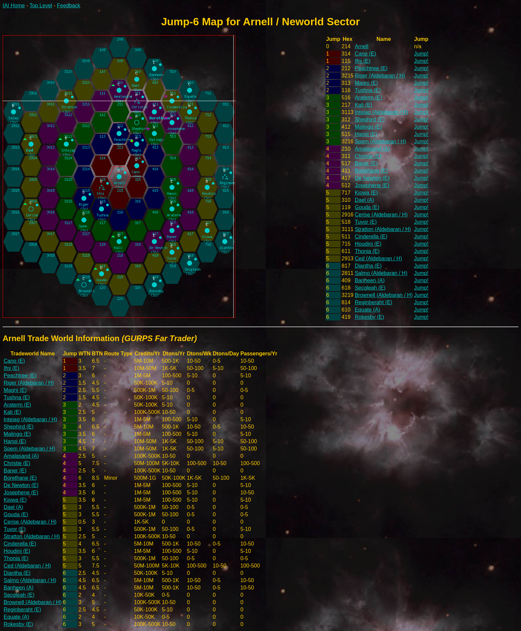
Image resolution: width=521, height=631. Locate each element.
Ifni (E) (362, 61)
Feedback (68, 5)
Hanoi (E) (366, 134)
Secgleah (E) (370, 288)
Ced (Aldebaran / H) (378, 258)
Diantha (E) (368, 266)
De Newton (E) (372, 178)
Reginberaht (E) (373, 302)
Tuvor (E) (366, 222)
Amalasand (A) (372, 149)
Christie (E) (368, 156)
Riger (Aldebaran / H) (380, 75)
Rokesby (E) (369, 317)
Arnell (361, 46)
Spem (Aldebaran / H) (380, 141)
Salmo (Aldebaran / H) (381, 273)
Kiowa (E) (366, 192)
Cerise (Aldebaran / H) (381, 214)
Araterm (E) (368, 97)
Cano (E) (365, 54)
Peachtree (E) (371, 68)
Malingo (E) (368, 127)
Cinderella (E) (371, 236)
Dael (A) (364, 200)
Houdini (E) (368, 244)
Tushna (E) (368, 90)
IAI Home (14, 5)
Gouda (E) (367, 207)
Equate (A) (367, 310)
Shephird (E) (370, 119)
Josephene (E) (372, 185)
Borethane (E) (371, 171)
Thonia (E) (367, 251)
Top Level (41, 5)
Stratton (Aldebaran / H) (383, 229)
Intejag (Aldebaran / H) (381, 112)
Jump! (421, 54)
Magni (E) (366, 83)
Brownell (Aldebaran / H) (384, 295)
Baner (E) (366, 163)
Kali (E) (363, 105)
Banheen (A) (370, 280)
